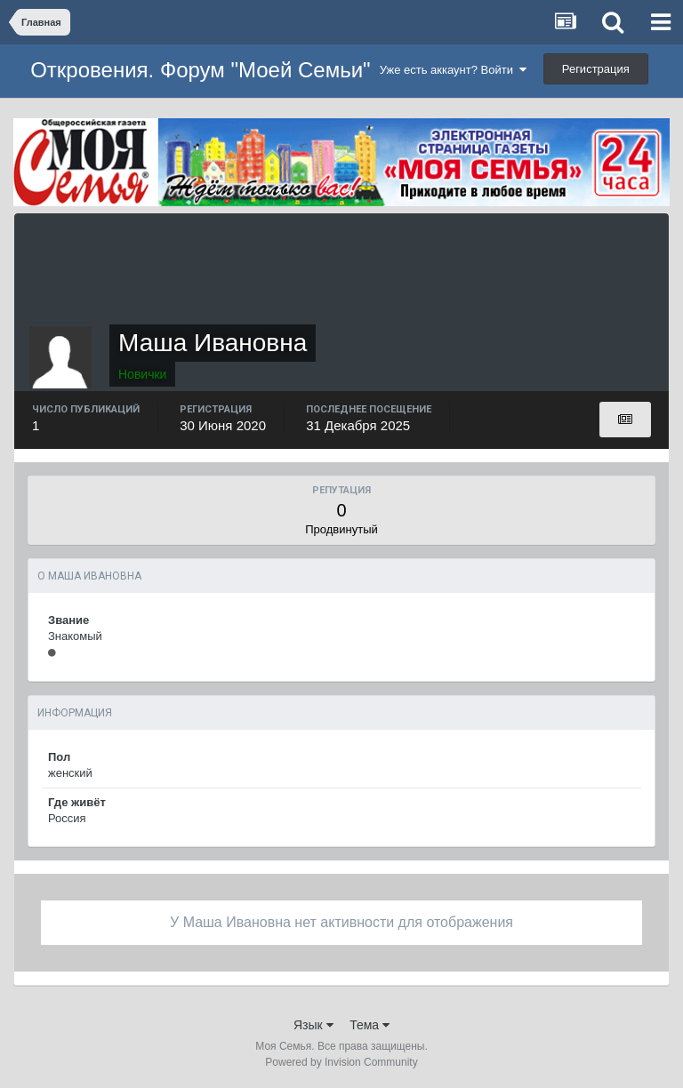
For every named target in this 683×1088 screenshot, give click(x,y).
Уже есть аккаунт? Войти (453, 69)
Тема (370, 1025)
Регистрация (596, 69)
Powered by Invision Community (341, 1062)
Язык (313, 1025)
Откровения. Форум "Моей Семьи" (200, 70)
